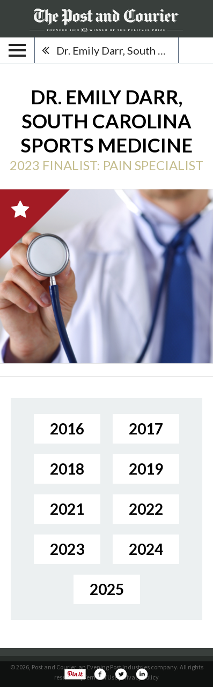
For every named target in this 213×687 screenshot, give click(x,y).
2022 (146, 509)
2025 (107, 589)
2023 (67, 549)
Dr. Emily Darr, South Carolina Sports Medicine (117, 50)
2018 (67, 469)
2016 (67, 428)
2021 (67, 509)
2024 (146, 549)
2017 (146, 428)
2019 (146, 469)
